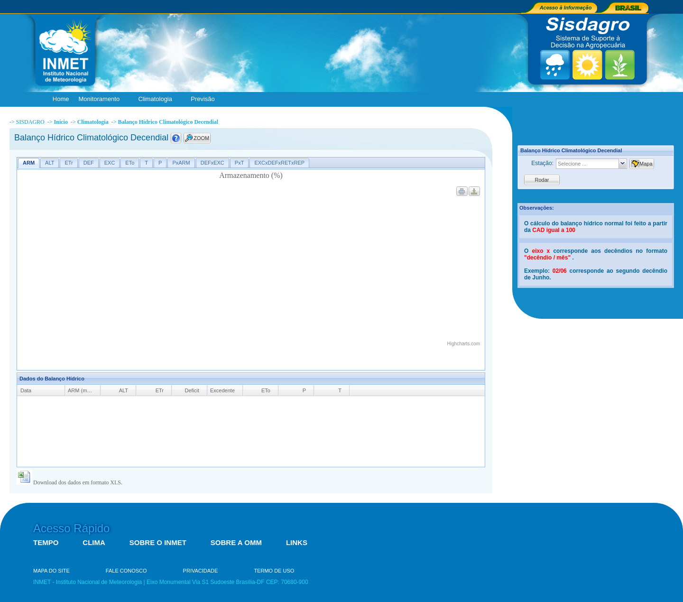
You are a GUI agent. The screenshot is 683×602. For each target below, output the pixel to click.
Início (61, 122)
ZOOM (201, 138)
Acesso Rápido (71, 528)
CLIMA (94, 542)
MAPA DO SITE (51, 571)
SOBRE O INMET (157, 542)
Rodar (542, 180)
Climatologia (157, 99)
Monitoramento (101, 99)
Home (61, 98)
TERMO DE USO (274, 571)
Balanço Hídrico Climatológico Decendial (168, 122)
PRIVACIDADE (200, 571)
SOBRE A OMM (236, 542)
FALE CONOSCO (126, 571)
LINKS (296, 542)
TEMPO (45, 542)
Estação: (542, 163)
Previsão (205, 99)
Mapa (646, 164)
